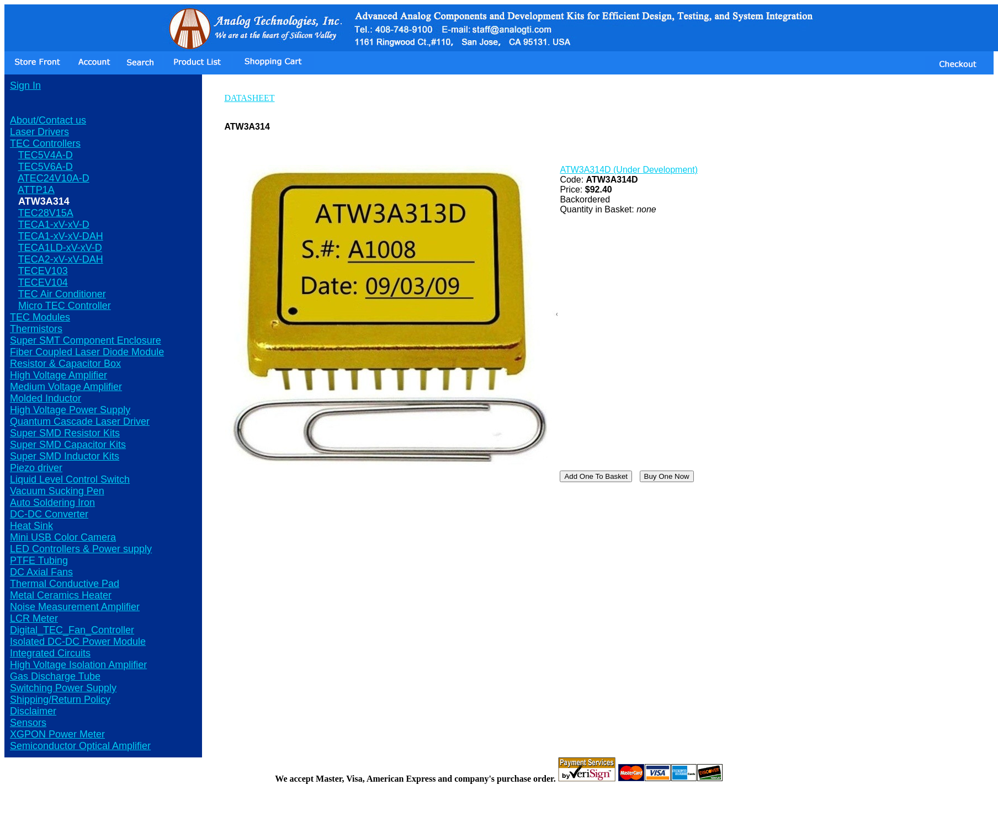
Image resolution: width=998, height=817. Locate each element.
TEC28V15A (45, 212)
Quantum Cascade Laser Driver (80, 421)
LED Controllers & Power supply (81, 548)
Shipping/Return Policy (60, 699)
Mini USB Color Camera (63, 537)
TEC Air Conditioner (62, 294)
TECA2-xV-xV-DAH (60, 259)
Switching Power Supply (63, 687)
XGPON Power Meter (57, 734)
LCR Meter (34, 618)
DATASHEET (249, 98)
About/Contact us (48, 120)
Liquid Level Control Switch (70, 479)
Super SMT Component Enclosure (85, 340)
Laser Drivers (39, 131)
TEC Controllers (45, 143)
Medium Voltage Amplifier (66, 386)
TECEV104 (43, 282)
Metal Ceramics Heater (61, 595)
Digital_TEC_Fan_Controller (72, 630)
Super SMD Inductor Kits (64, 456)
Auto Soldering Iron (52, 502)
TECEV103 (43, 270)
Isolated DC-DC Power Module (78, 641)
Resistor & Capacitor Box (65, 363)
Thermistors (36, 328)
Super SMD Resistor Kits (65, 433)
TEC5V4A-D (45, 155)
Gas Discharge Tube (55, 676)
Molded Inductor (45, 398)
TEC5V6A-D (45, 166)
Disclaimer (33, 711)
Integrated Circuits (50, 653)
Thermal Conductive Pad (64, 583)
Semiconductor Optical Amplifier (80, 745)
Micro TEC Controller (64, 305)
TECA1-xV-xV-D (53, 224)
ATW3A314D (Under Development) (629, 169)
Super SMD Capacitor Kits (68, 444)
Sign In (25, 85)
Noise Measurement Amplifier (75, 606)
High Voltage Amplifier (58, 375)
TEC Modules (40, 317)
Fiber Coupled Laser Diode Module (87, 351)
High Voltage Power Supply (70, 409)
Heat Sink (31, 525)
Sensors (28, 722)
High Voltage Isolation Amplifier (78, 664)
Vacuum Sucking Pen (57, 490)
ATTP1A (36, 189)
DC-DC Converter (49, 514)
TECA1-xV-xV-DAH (60, 236)
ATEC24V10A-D (53, 178)
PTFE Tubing (39, 560)
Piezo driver (36, 467)
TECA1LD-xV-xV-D (60, 247)
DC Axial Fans (41, 572)
